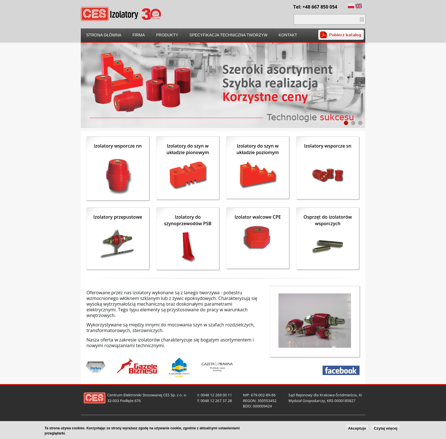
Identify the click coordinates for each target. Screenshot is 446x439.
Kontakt (288, 35)
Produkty (167, 35)
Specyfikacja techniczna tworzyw (228, 35)
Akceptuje (357, 428)
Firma (139, 35)
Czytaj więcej (385, 428)
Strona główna (103, 35)
